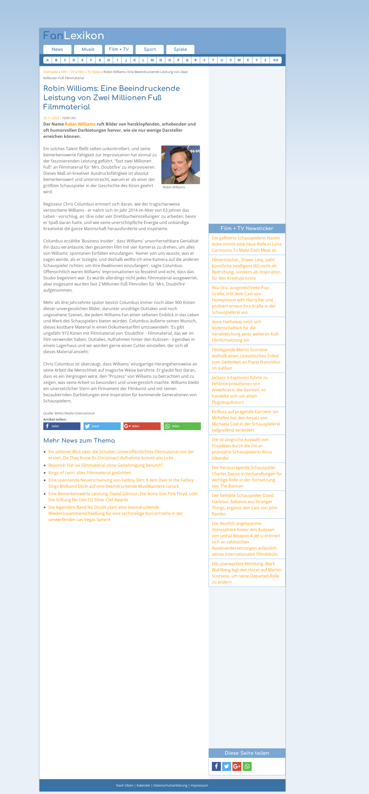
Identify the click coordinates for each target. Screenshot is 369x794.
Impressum (199, 785)
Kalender (143, 785)
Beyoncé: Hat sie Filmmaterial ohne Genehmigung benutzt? (105, 465)
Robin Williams (80, 124)
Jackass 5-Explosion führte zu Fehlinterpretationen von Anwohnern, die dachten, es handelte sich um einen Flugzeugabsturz (240, 390)
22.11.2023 (51, 118)
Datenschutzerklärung (170, 785)
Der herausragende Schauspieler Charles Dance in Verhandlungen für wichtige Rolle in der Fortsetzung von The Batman (247, 477)
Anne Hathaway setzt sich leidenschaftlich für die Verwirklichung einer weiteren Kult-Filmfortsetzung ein (246, 331)
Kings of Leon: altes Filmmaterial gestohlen (89, 472)
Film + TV (119, 49)
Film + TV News (89, 71)
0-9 (275, 60)
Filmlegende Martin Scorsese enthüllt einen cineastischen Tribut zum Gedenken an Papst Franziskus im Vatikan (246, 359)
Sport (150, 49)
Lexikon (73, 36)
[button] (61, 426)
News (57, 49)
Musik (88, 49)
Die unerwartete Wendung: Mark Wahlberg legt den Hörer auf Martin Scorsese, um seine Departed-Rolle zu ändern (246, 573)
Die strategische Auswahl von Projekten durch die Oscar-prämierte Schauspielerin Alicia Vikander (242, 449)
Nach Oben (124, 785)
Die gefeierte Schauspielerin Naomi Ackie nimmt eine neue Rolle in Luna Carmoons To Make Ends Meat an (246, 244)
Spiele (180, 49)
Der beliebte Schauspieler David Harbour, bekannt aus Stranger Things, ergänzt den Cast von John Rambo (245, 505)
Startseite (50, 71)
